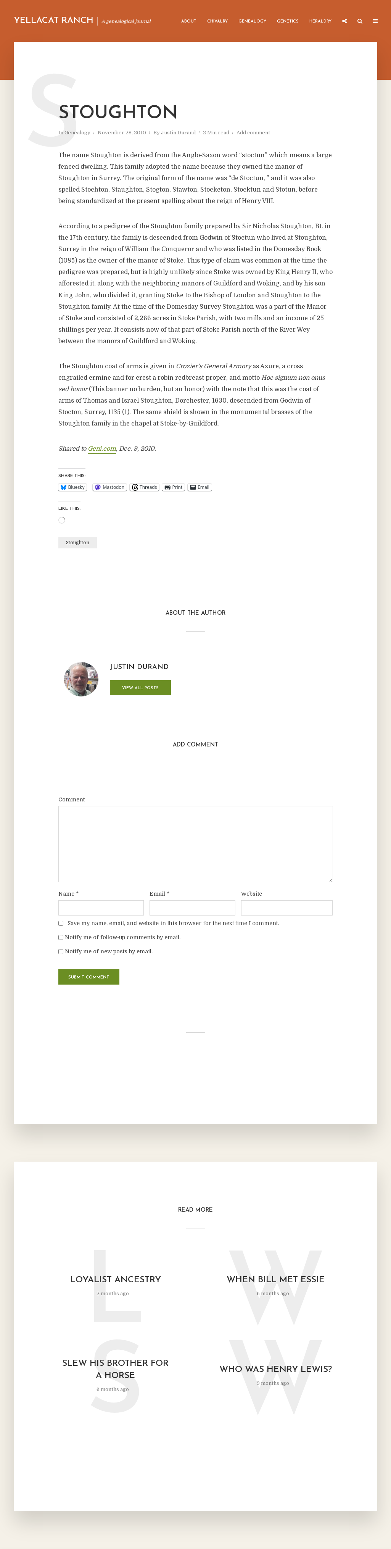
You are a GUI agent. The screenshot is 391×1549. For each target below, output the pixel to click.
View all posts (140, 688)
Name (68, 893)
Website (251, 893)
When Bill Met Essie (276, 1280)
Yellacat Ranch (53, 20)
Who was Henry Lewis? (275, 1369)
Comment (71, 799)
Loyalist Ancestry (115, 1280)
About (188, 21)
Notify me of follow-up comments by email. (122, 937)
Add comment (253, 132)
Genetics (288, 21)
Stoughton (77, 542)
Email (159, 893)
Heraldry (320, 21)
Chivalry (217, 21)
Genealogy (252, 21)
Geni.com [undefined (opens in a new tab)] (102, 448)
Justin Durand (178, 132)
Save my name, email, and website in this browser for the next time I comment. (173, 923)
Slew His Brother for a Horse (115, 1369)
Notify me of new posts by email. (109, 951)
